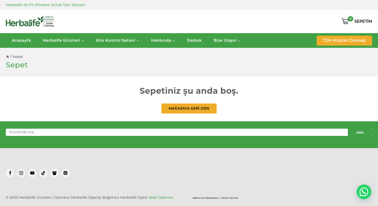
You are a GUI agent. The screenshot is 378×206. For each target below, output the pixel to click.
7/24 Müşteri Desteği (344, 40)
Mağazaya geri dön (189, 108)
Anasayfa (21, 40)
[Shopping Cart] (356, 21)
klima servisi (229, 197)
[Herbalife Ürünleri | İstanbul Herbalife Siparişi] (30, 21)
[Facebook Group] (54, 173)
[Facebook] (10, 173)
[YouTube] (32, 173)
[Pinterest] (65, 173)
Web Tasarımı (161, 197)
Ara (360, 132)
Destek (194, 40)
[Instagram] (21, 173)
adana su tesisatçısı (206, 197)
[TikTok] (43, 173)
